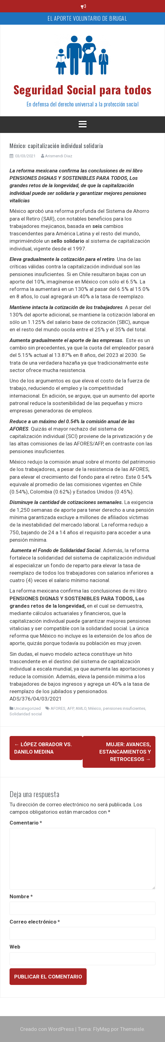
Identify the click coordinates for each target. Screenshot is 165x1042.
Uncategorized (27, 708)
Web (15, 947)
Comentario (26, 823)
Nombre (21, 896)
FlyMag (101, 1029)
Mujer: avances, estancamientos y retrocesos (125, 752)
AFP (70, 708)
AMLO (81, 708)
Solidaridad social (26, 714)
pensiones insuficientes (124, 708)
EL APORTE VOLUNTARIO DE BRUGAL (87, 18)
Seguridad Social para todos (82, 89)
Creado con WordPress (47, 1029)
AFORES (58, 708)
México (94, 708)
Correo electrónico (35, 922)
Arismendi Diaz (58, 156)
